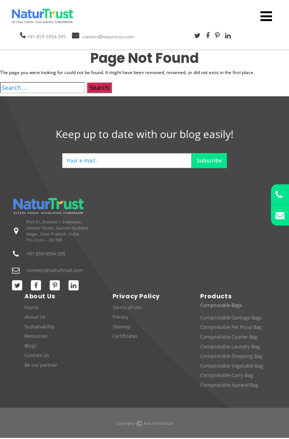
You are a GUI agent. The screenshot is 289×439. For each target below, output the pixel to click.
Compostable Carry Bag (226, 375)
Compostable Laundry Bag (230, 346)
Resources (35, 336)
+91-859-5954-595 (46, 36)
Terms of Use (127, 307)
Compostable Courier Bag (228, 336)
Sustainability (39, 326)
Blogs (30, 345)
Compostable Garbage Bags (231, 317)
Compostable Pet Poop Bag (231, 327)
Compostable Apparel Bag (229, 384)
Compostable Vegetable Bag (231, 365)
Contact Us (36, 355)
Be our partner (40, 365)
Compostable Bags (221, 305)
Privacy (121, 316)
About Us (34, 316)
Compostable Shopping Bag (231, 355)
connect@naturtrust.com (108, 36)
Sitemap (122, 326)
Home (31, 307)
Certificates (125, 336)
